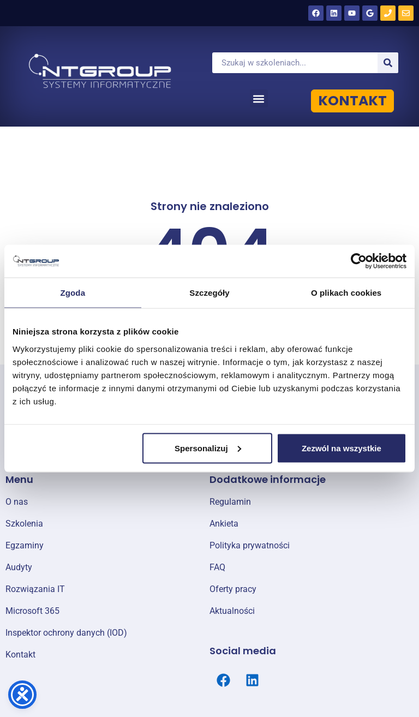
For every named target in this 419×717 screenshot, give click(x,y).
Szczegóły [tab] (209, 292)
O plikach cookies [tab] (346, 292)
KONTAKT (352, 100)
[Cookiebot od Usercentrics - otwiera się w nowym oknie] (358, 261)
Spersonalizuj (208, 447)
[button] (259, 98)
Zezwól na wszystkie (341, 447)
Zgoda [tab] (73, 292)
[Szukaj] (388, 62)
